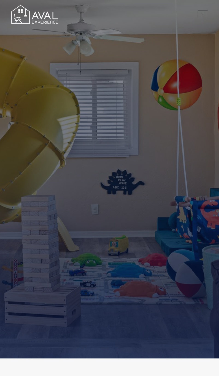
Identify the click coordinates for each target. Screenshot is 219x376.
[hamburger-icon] (203, 14)
